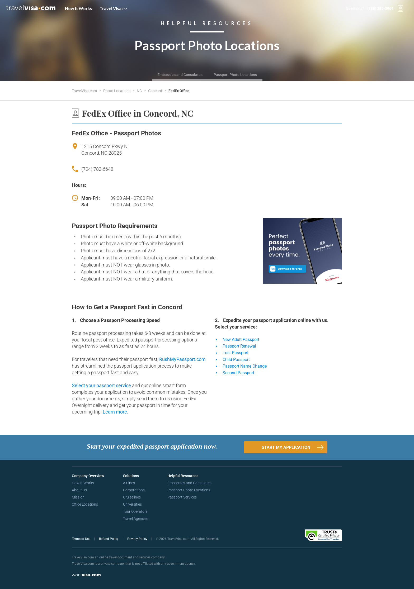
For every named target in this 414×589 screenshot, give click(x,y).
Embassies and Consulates (180, 75)
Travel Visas (113, 8)
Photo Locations (117, 91)
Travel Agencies (135, 518)
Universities (132, 504)
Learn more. (115, 412)
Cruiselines (132, 497)
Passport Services (182, 497)
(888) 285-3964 (380, 8)
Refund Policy (109, 539)
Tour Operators (135, 511)
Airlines (129, 483)
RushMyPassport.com (182, 359)
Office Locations (85, 504)
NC (140, 91)
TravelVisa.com (85, 91)
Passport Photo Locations (235, 75)
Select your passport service (102, 385)
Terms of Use (81, 539)
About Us (79, 490)
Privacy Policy (137, 539)
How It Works (78, 8)
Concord (155, 91)
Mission (78, 497)
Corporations (134, 490)
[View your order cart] (400, 8)
